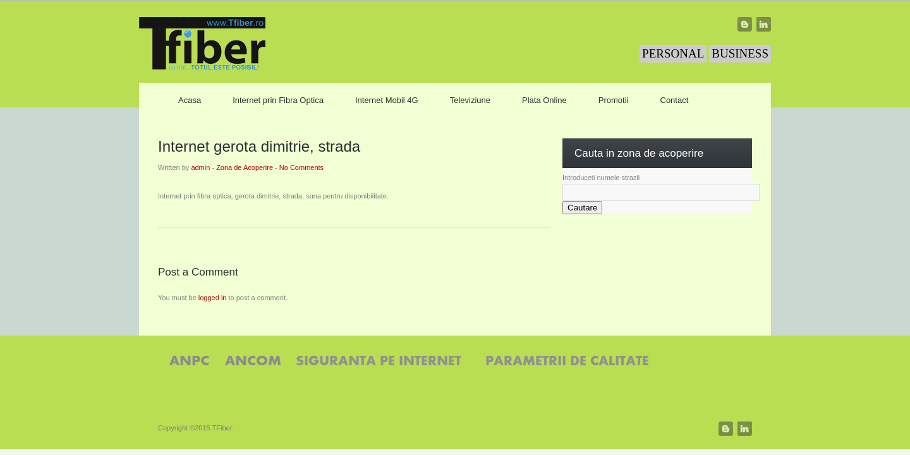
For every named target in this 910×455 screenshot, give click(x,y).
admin (200, 167)
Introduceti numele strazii (601, 177)
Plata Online (544, 100)
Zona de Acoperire (244, 167)
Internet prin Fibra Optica (278, 100)
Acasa (189, 100)
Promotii (613, 100)
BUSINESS (740, 53)
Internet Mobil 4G (386, 100)
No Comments (301, 167)
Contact (674, 100)
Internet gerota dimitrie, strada (259, 146)
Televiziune (470, 100)
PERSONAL (673, 53)
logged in (212, 297)
